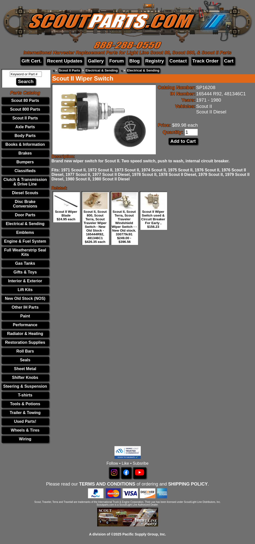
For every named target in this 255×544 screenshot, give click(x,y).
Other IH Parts (25, 307)
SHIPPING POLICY (188, 484)
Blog (134, 60)
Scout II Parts (25, 118)
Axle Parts (25, 127)
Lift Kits (25, 290)
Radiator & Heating (25, 333)
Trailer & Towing (25, 413)
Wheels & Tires (25, 430)
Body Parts (25, 135)
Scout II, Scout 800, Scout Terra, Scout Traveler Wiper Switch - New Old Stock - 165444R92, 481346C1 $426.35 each (95, 227)
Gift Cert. (32, 60)
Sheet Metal (25, 369)
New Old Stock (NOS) (25, 298)
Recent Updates (64, 60)
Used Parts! (25, 421)
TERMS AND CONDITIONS (107, 484)
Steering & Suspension (25, 386)
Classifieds (25, 171)
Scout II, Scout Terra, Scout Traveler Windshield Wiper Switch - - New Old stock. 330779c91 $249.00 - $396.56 (124, 227)
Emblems (25, 232)
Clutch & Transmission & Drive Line (25, 181)
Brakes (25, 153)
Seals (25, 360)
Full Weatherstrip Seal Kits (25, 252)
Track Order (205, 60)
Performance (25, 325)
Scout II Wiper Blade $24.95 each (66, 215)
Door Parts (25, 215)
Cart (228, 60)
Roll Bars (25, 351)
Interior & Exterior (25, 281)
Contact (178, 60)
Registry (154, 60)
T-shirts (25, 395)
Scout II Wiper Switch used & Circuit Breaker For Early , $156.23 (153, 219)
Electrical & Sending (25, 224)
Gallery (96, 60)
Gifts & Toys (25, 272)
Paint (25, 316)
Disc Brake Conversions (25, 203)
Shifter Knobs (25, 377)
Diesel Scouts (25, 193)
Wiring (25, 439)
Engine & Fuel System (25, 241)
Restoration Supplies (25, 342)
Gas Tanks (25, 263)
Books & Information (25, 144)
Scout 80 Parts (25, 100)
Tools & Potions (25, 404)
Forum (116, 60)
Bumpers (25, 162)
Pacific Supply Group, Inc (143, 534)
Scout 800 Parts (25, 109)
